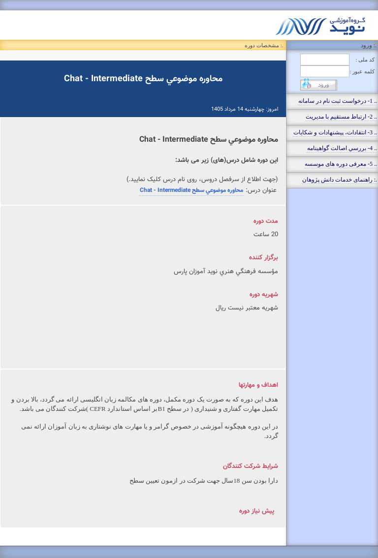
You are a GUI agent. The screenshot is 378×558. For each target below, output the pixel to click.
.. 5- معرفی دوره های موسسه (341, 163)
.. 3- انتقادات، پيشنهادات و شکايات (335, 132)
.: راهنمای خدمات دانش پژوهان (339, 179)
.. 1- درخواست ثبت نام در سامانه (337, 100)
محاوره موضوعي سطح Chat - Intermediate (191, 190)
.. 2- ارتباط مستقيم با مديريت (341, 116)
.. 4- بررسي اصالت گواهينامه (342, 148)
